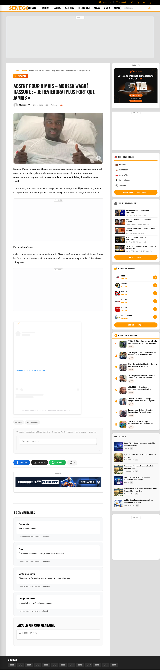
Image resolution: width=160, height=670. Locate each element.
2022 (46, 665)
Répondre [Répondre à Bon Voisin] (46, 537)
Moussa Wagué (32, 422)
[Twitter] (138, 2)
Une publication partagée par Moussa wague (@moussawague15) (47, 410)
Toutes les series (136, 257)
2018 (80, 665)
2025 (20, 665)
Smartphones (122, 180)
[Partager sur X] (39, 462)
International (87, 7)
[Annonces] (105, 2)
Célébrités (72, 7)
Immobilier (121, 170)
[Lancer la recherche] (148, 8)
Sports (110, 7)
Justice (61, 7)
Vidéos (100, 7)
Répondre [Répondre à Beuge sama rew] (46, 611)
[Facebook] (132, 2)
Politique (50, 7)
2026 (12, 665)
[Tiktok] (151, 2)
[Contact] (121, 2)
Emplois (120, 164)
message (18, 422)
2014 (114, 665)
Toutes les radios (136, 325)
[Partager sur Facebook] (21, 462)
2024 (29, 665)
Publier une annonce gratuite (135, 192)
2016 (97, 665)
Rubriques (36, 7)
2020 (63, 665)
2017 (88, 665)
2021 (54, 665)
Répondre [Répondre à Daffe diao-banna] (46, 586)
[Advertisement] (80, 37)
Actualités (20, 76)
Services (122, 7)
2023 (38, 665)
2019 (72, 665)
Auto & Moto (122, 175)
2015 (106, 665)
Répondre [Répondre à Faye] (46, 561)
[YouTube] (144, 2)
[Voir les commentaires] (72, 462)
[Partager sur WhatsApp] (57, 462)
